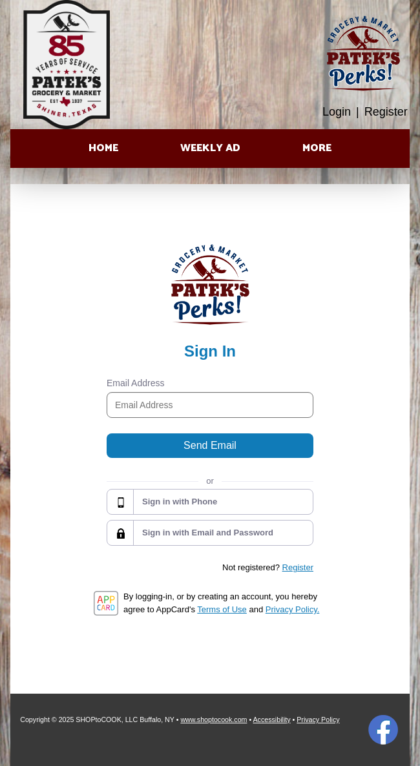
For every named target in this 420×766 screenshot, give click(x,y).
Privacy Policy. (293, 609)
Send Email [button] (210, 445)
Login (336, 111)
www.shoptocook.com (213, 719)
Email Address (135, 383)
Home (103, 148)
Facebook (383, 730)
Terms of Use (222, 609)
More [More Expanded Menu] (316, 148)
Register (386, 111)
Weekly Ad (210, 148)
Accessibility (272, 719)
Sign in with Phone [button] (179, 501)
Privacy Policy (318, 719)
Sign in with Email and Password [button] (207, 532)
